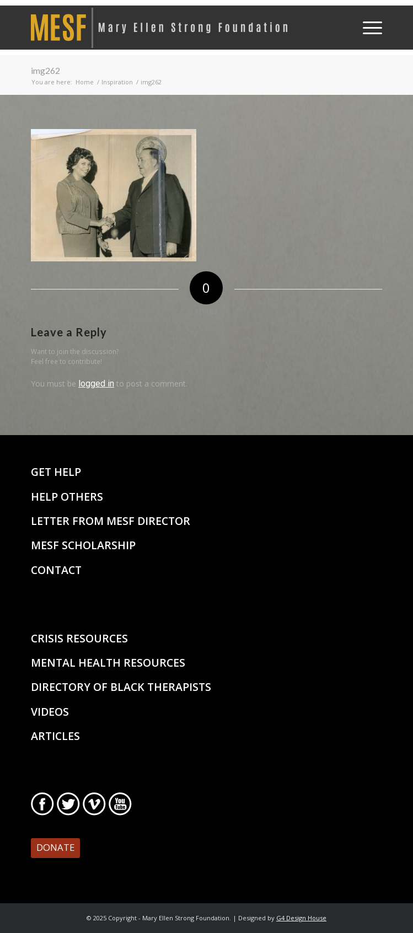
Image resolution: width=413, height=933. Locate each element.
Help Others (67, 496)
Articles (55, 735)
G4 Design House (301, 918)
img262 (45, 70)
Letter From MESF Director (110, 520)
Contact (56, 569)
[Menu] (367, 28)
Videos (50, 711)
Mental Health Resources (108, 662)
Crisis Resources (79, 638)
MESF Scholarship (83, 545)
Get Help (56, 471)
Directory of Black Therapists (121, 686)
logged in (96, 383)
